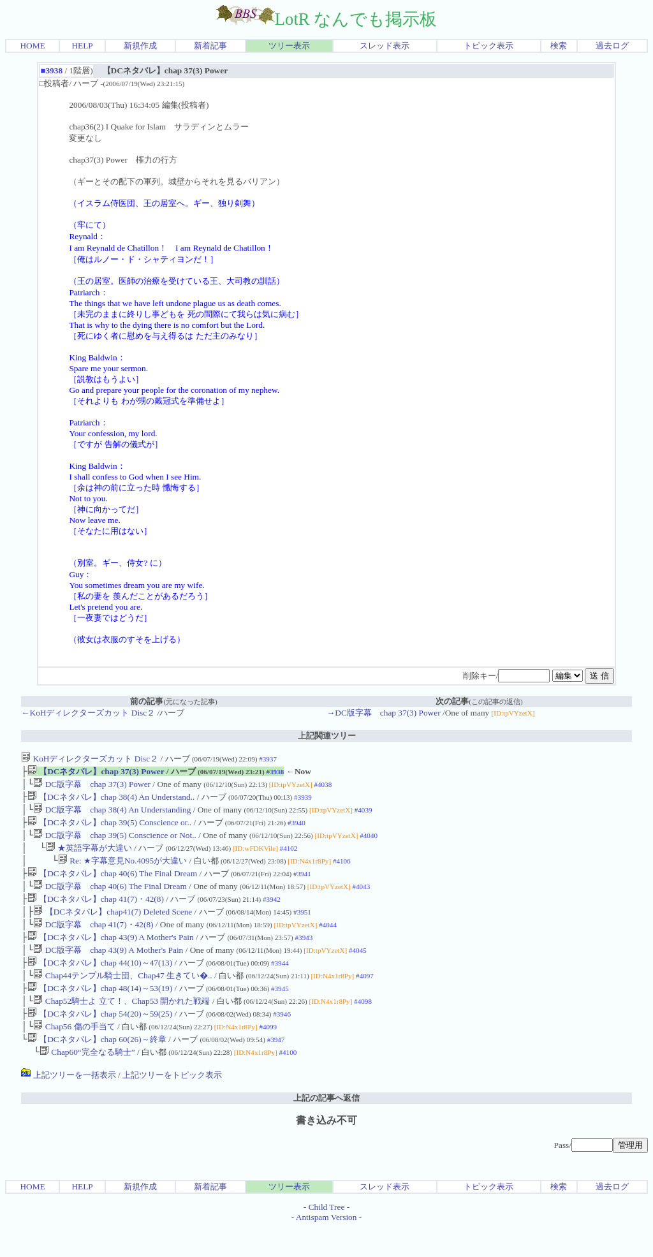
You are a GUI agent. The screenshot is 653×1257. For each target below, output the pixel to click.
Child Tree (327, 1236)
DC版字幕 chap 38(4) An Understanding (112, 815)
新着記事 (210, 45)
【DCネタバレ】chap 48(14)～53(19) (99, 1011)
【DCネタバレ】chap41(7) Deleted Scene (112, 927)
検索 (558, 45)
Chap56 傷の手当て (74, 1053)
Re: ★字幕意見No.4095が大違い (122, 871)
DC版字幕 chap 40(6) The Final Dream (109, 899)
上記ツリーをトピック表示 (172, 1104)
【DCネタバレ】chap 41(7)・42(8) (95, 913)
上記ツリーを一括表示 (68, 1104)
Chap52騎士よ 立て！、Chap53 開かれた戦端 (121, 1025)
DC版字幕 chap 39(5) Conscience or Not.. (114, 843)
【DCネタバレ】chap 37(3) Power (96, 772)
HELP (81, 45)
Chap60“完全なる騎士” (87, 1081)
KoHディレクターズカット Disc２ (89, 758)
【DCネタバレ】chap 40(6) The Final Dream (112, 885)
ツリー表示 (289, 45)
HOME (32, 45)
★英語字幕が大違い (89, 857)
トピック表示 (488, 45)
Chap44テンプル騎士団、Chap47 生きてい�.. (122, 997)
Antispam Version (326, 1246)
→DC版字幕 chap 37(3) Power (383, 712)
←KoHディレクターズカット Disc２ (88, 712)
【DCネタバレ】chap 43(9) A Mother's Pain (110, 955)
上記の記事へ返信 (326, 1127)
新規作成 (140, 45)
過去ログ (612, 45)
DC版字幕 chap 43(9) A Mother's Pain (108, 969)
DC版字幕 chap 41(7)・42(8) (93, 941)
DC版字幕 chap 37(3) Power (91, 786)
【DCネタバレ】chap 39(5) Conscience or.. (109, 829)
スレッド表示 (384, 45)
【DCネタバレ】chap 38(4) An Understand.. (111, 800)
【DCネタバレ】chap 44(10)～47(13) (99, 983)
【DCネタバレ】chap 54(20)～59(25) (99, 1039)
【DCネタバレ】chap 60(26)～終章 (96, 1067)
